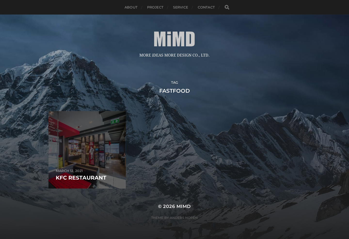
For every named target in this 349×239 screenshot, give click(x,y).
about (131, 7)
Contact (206, 7)
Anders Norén (184, 218)
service (180, 7)
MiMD (183, 206)
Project (155, 7)
